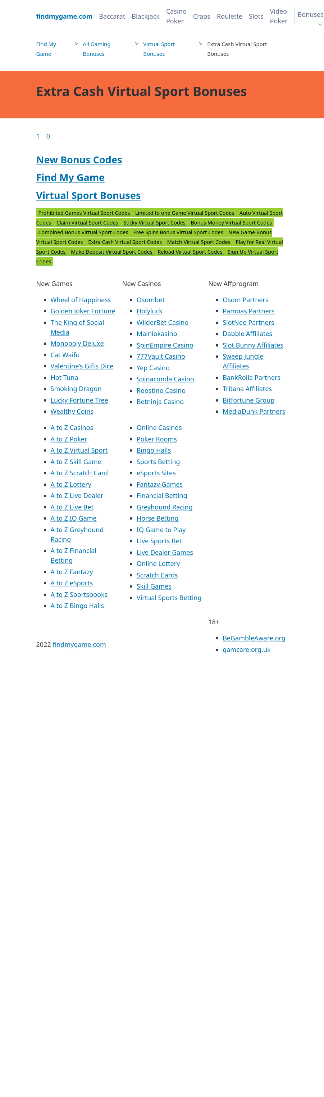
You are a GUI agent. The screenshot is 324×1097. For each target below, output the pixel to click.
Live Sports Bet (159, 540)
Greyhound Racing (165, 507)
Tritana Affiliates (247, 388)
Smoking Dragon (76, 388)
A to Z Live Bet (72, 507)
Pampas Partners (249, 311)
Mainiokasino (157, 333)
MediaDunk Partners (254, 411)
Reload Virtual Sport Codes (191, 251)
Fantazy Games (160, 484)
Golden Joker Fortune (83, 311)
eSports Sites (156, 472)
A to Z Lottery (71, 484)
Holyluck (150, 311)
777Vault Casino (161, 356)
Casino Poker (176, 16)
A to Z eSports (72, 583)
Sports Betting (158, 461)
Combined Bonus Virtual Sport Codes (84, 232)
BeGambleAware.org (254, 638)
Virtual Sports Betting (169, 597)
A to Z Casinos (72, 427)
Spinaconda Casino (165, 379)
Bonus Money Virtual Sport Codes (231, 222)
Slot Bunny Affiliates (253, 345)
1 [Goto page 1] (38, 136)
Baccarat (112, 16)
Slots (256, 16)
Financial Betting (162, 495)
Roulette (229, 16)
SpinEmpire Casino (165, 345)
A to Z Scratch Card (79, 472)
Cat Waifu (65, 354)
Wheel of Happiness (81, 299)
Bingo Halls (154, 450)
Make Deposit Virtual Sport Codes (112, 251)
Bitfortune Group (248, 400)
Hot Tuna (64, 377)
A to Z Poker (69, 439)
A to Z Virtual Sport (79, 450)
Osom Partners (245, 299)
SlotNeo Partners (248, 322)
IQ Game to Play (161, 529)
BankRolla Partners (251, 377)
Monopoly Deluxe (77, 343)
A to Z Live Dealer (77, 495)
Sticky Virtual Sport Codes (155, 222)
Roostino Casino (161, 390)
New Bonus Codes (79, 159)
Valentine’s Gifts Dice (82, 366)
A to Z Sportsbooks (79, 594)
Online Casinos (159, 427)
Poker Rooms (157, 439)
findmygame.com (79, 644)
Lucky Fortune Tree (79, 400)
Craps (201, 16)
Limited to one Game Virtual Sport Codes (185, 212)
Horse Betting (158, 518)
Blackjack (146, 16)
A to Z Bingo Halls (77, 605)
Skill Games (154, 586)
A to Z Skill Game (76, 461)
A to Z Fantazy (72, 571)
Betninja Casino (160, 401)
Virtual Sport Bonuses (88, 195)
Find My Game (70, 177)
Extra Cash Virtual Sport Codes (125, 242)
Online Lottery (158, 563)
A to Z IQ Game (74, 518)
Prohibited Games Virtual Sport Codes (85, 212)
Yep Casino (153, 367)
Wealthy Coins (72, 411)
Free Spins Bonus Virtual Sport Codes (178, 232)
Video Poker (279, 16)
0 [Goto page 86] (48, 136)
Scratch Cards (157, 575)
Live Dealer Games (165, 552)
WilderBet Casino (162, 322)
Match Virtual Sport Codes (199, 242)
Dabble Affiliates (247, 333)
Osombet (151, 299)
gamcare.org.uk (247, 649)
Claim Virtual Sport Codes (87, 222)
